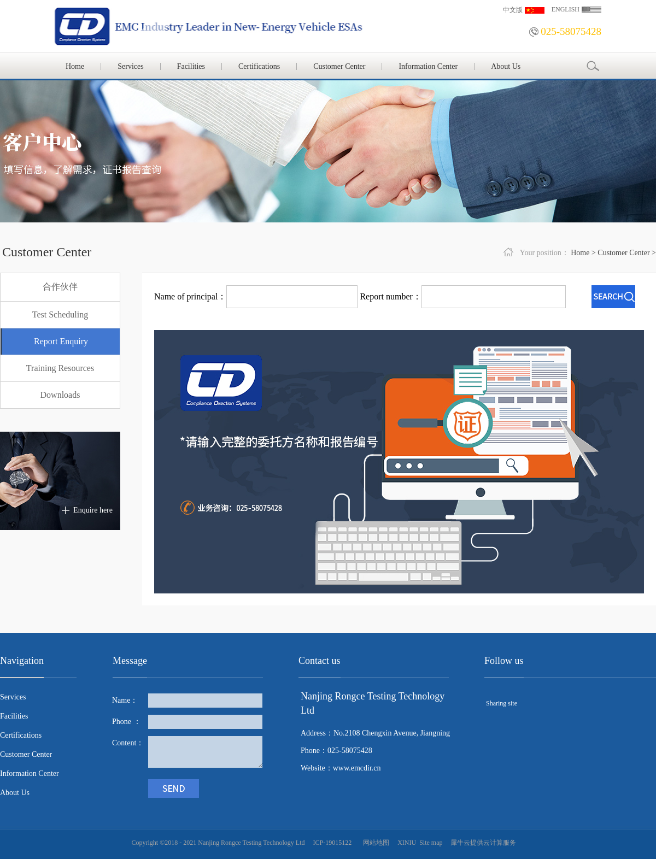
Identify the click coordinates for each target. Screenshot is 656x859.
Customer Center (623, 253)
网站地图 (374, 842)
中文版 (513, 10)
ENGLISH (565, 9)
